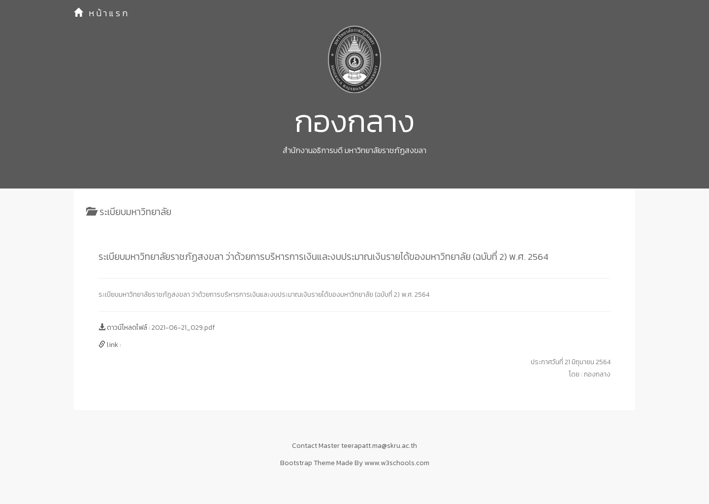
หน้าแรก (101, 13)
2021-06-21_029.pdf (183, 327)
